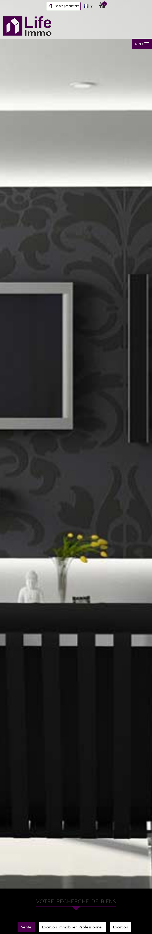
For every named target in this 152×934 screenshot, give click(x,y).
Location (120, 927)
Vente (26, 927)
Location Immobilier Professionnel (72, 927)
